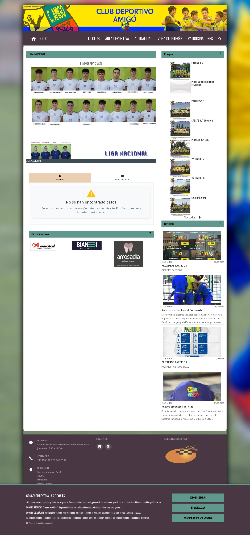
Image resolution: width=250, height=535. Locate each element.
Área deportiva (117, 38)
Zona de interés (170, 38)
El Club (94, 38)
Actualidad (143, 38)
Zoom (31, 165)
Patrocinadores (200, 38)
